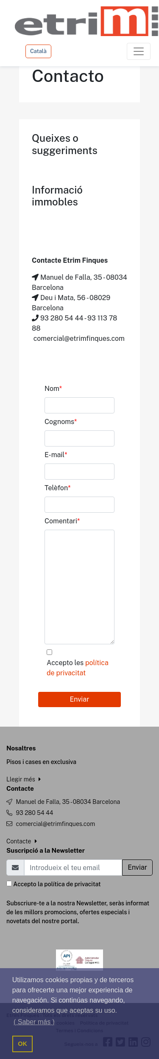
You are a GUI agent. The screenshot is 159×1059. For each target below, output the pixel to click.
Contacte (21, 841)
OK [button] (22, 1043)
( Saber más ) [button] (34, 1021)
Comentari (62, 521)
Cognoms (61, 422)
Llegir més (23, 779)
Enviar (79, 699)
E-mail (56, 455)
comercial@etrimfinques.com (55, 823)
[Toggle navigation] (139, 51)
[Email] (73, 868)
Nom (53, 389)
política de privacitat (72, 884)
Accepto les (78, 668)
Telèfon (57, 488)
